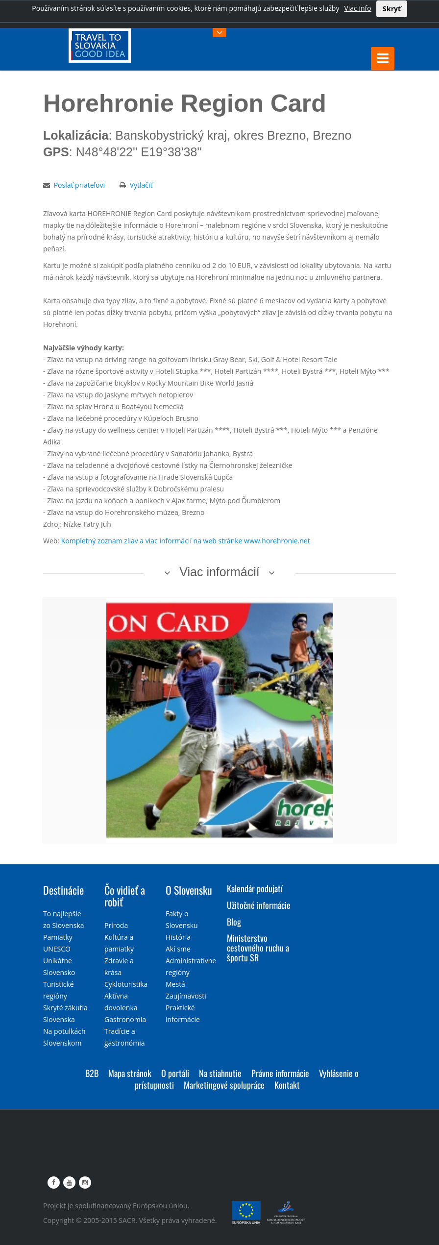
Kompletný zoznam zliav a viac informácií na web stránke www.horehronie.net (185, 540)
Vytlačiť (141, 185)
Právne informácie (280, 1073)
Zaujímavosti (186, 996)
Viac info (357, 8)
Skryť (392, 8)
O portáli (175, 1073)
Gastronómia (125, 1019)
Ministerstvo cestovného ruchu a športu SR (258, 947)
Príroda (116, 925)
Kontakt (287, 1084)
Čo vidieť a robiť (124, 895)
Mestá (175, 984)
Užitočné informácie (259, 905)
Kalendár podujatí (255, 888)
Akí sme (178, 948)
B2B (91, 1073)
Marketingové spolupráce (224, 1084)
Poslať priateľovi (79, 185)
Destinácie (63, 890)
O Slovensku (189, 890)
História (178, 937)
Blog (234, 921)
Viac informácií (219, 572)
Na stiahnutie (220, 1073)
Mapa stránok (129, 1073)
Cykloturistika (125, 984)
